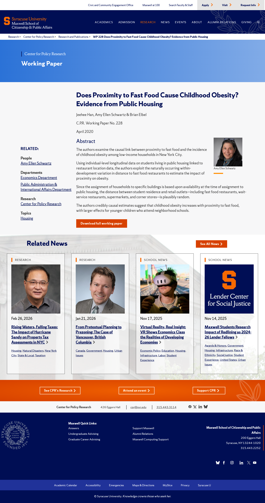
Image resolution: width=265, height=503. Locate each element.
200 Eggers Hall (251, 438)
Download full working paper (102, 223)
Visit (225, 5)
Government (94, 350)
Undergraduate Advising (83, 434)
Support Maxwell (143, 428)
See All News (211, 244)
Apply (206, 5)
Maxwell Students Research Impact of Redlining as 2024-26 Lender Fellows (228, 332)
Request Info (248, 5)
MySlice (167, 485)
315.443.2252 (251, 448)
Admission (126, 22)
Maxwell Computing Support (150, 439)
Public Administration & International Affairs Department (46, 187)
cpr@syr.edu (138, 407)
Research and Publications (73, 37)
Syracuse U (204, 485)
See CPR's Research (60, 390)
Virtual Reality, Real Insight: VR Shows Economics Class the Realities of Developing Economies (163, 335)
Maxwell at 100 (151, 5)
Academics (104, 22)
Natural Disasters (33, 350)
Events (180, 22)
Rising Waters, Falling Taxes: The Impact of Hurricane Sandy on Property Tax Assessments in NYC (34, 335)
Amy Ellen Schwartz (36, 163)
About (197, 22)
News (165, 22)
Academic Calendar (65, 485)
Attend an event (136, 390)
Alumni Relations (222, 22)
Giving (246, 22)
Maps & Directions (143, 485)
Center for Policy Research (38, 37)
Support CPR (208, 390)
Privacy (185, 485)
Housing (27, 218)
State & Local (26, 355)
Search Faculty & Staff (181, 5)
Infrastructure (148, 355)
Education (168, 350)
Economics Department (39, 177)
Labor (161, 355)
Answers (73, 428)
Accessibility (93, 485)
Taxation (40, 355)
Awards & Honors (215, 345)
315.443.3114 (166, 407)
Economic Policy (150, 350)
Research (147, 22)
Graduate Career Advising (84, 439)
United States (228, 360)
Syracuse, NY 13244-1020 (243, 443)
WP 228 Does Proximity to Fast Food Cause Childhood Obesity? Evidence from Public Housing (150, 37)
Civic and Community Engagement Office (110, 5)
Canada (80, 350)
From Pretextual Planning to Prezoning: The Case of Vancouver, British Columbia (99, 335)
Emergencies (116, 485)
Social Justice (225, 355)
